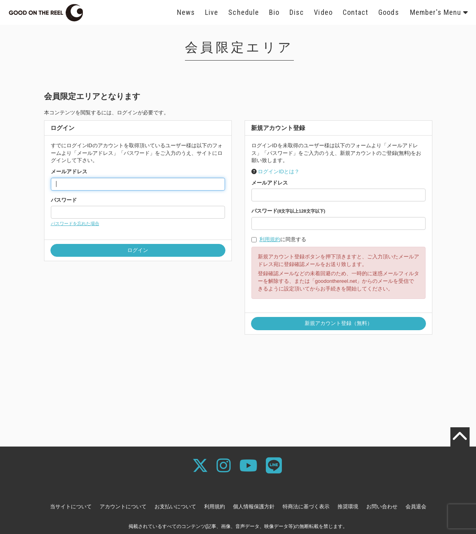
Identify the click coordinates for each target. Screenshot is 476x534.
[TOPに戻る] (460, 437)
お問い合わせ (382, 507)
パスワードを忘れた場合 (75, 223)
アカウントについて (123, 507)
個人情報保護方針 (254, 507)
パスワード (64, 200)
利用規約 (269, 239)
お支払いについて (175, 507)
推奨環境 (347, 507)
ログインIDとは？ (278, 172)
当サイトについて (71, 507)
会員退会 (416, 507)
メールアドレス (69, 172)
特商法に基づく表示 (306, 507)
